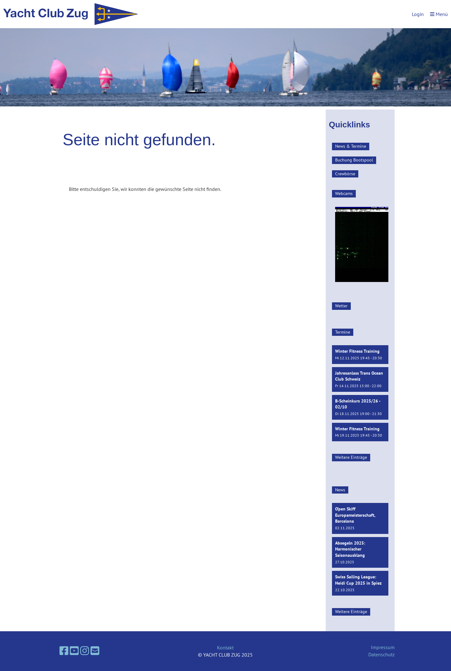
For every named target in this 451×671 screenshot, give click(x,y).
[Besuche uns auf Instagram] (84, 650)
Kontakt (225, 647)
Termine (342, 332)
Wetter (341, 306)
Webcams (344, 193)
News (340, 490)
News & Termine (350, 146)
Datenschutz (381, 654)
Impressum (383, 647)
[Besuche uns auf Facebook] (64, 650)
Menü (439, 14)
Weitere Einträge (351, 457)
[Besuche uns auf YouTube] (74, 650)
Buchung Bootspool (354, 160)
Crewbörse (345, 174)
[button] (360, 354)
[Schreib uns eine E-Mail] (95, 650)
